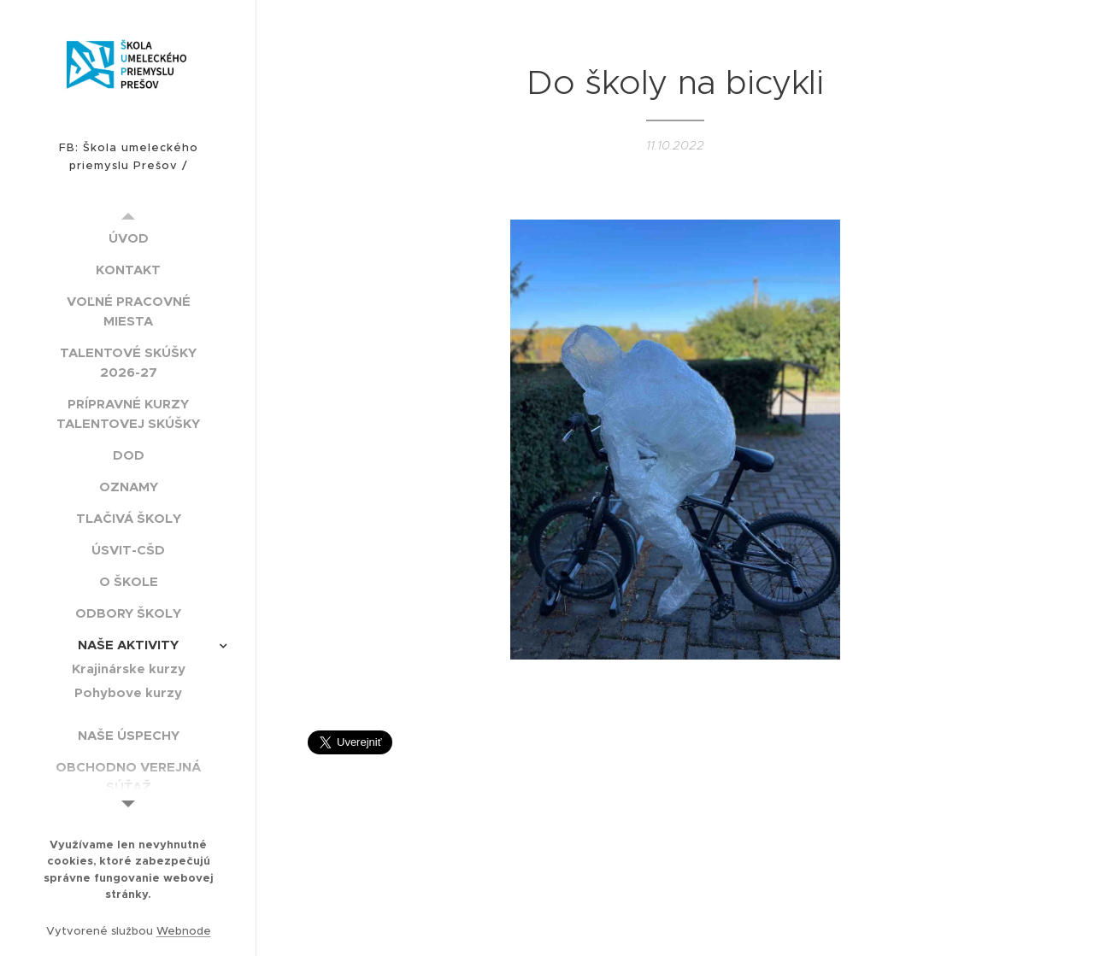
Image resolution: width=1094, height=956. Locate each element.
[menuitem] (128, 238)
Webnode (183, 931)
